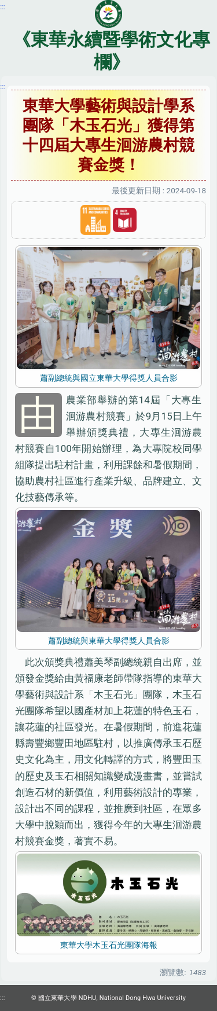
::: (3, 86)
